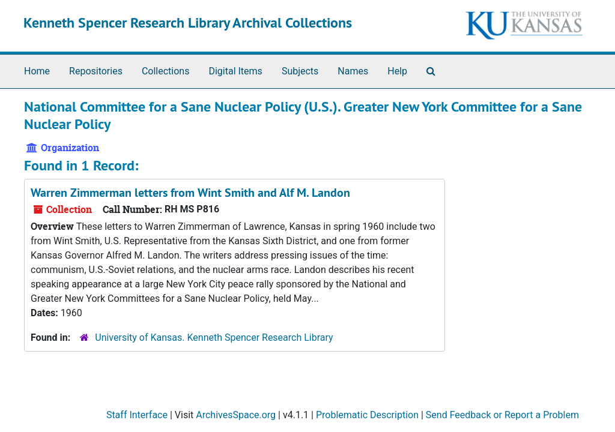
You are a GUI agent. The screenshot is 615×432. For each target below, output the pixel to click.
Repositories (96, 71)
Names (353, 71)
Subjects (300, 71)
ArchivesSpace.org (236, 415)
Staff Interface (137, 415)
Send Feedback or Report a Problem (502, 415)
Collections (166, 71)
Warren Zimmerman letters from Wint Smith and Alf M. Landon (190, 192)
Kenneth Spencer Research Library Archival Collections (187, 22)
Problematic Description (367, 415)
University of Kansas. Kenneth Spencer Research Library (214, 337)
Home (37, 71)
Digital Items (235, 71)
